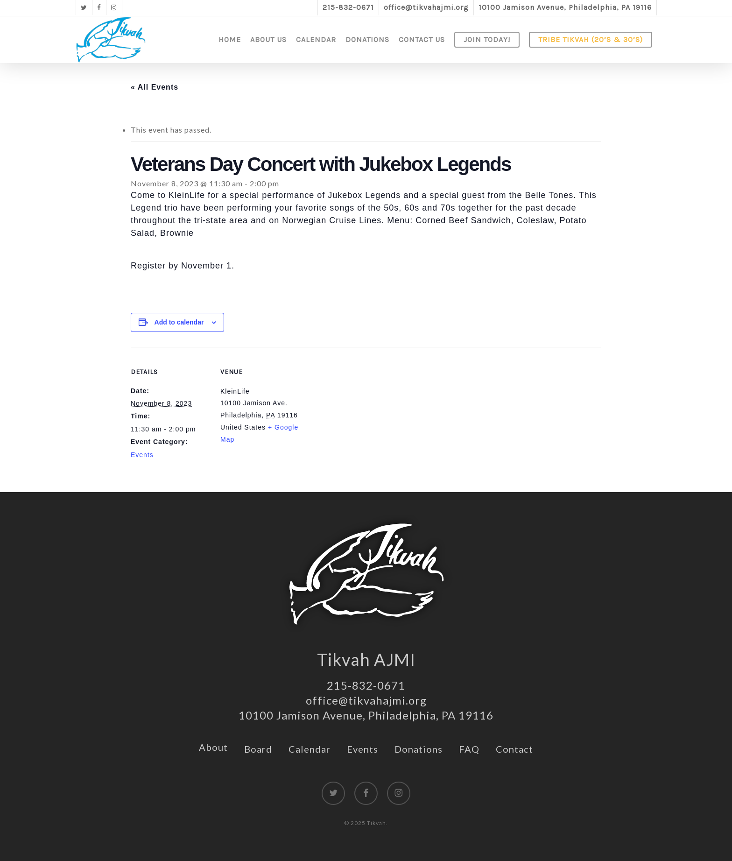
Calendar (310, 749)
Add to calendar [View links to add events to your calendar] (179, 322)
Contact (514, 749)
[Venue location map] (359, 411)
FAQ (469, 749)
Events (142, 455)
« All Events (154, 87)
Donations (418, 749)
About (213, 747)
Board (258, 749)
